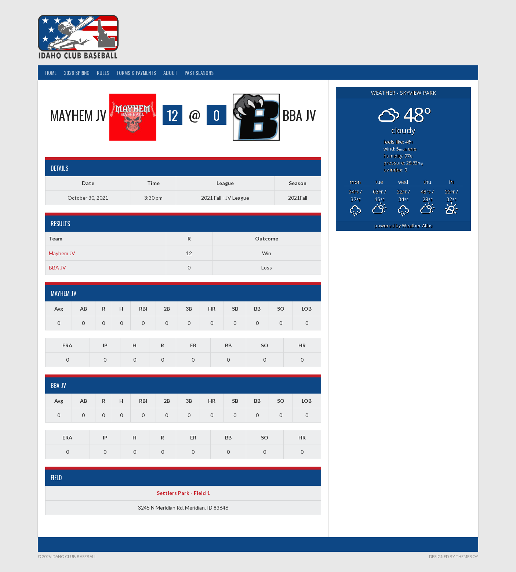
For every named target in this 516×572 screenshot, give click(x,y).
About (170, 72)
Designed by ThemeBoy (453, 556)
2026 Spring (77, 72)
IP (105, 345)
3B (189, 308)
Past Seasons (199, 72)
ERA (67, 345)
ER (193, 345)
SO (280, 308)
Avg (58, 308)
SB (235, 308)
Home (51, 72)
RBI (143, 308)
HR (211, 308)
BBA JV (57, 267)
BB (257, 308)
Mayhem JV (62, 253)
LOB (307, 308)
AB (83, 308)
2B (167, 308)
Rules (103, 72)
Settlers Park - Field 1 (183, 493)
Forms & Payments (136, 72)
